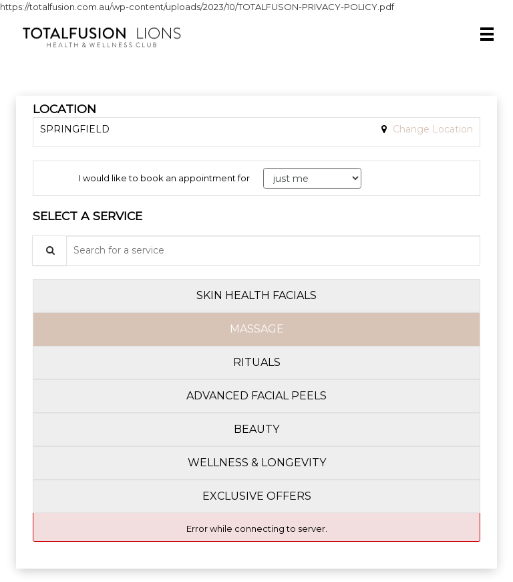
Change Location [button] (431, 129)
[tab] (256, 295)
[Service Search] (49, 250)
